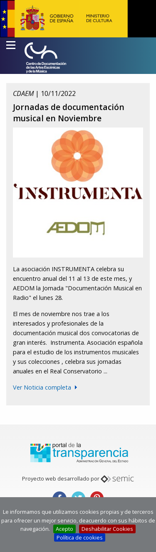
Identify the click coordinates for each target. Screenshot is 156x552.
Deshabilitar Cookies (107, 528)
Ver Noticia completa (42, 387)
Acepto (64, 528)
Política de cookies (80, 537)
